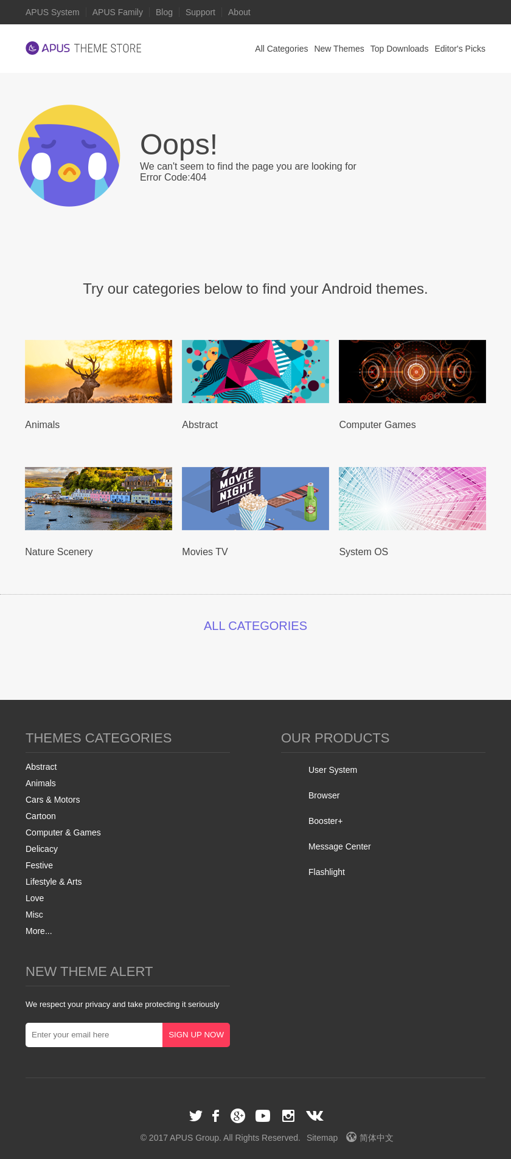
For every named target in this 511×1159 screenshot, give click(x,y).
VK (315, 1116)
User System (332, 770)
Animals (41, 783)
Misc (34, 914)
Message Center (339, 846)
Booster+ (325, 821)
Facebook (216, 1116)
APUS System (53, 12)
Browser (323, 795)
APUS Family (117, 12)
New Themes (339, 49)
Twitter (196, 1116)
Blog (164, 12)
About (239, 12)
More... (39, 931)
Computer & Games (63, 832)
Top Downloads (399, 49)
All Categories (281, 49)
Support (200, 12)
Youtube (263, 1116)
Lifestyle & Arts (54, 882)
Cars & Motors (53, 799)
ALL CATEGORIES (255, 625)
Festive (39, 865)
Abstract (41, 767)
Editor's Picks (459, 49)
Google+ (238, 1116)
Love (35, 898)
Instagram (288, 1116)
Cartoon (41, 816)
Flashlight (326, 872)
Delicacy (42, 849)
